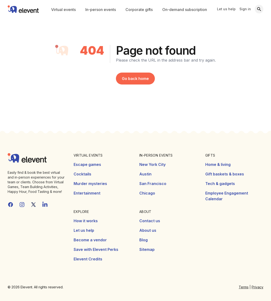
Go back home (135, 78)
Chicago (147, 193)
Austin (145, 174)
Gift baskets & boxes (224, 174)
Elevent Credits (88, 259)
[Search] (259, 9)
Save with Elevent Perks (96, 249)
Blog (143, 240)
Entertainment (87, 193)
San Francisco (152, 183)
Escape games (87, 164)
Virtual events (63, 9)
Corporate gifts (139, 9)
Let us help (226, 9)
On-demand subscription (184, 9)
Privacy (257, 287)
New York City (152, 164)
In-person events (100, 9)
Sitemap (147, 249)
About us (147, 230)
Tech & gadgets (220, 183)
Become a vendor (90, 240)
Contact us (149, 220)
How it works (86, 220)
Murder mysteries (90, 183)
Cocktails (82, 174)
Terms (244, 287)
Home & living (218, 164)
